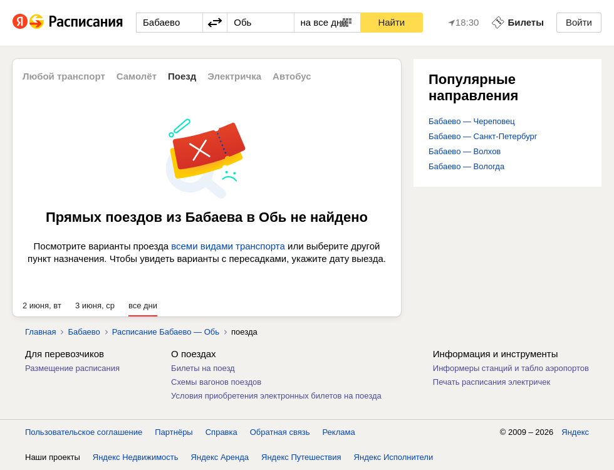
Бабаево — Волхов (465, 151)
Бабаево (84, 332)
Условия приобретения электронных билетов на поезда (276, 395)
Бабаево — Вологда (466, 166)
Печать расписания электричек (491, 382)
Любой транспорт (64, 76)
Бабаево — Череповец (472, 121)
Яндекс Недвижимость (136, 457)
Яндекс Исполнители (394, 457)
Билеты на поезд (203, 368)
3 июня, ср (95, 305)
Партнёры (173, 432)
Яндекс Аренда (220, 457)
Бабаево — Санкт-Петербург (483, 136)
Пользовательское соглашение (83, 432)
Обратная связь (280, 432)
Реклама (339, 432)
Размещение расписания (72, 368)
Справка (221, 432)
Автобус (292, 76)
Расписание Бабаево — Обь (165, 332)
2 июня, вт (42, 305)
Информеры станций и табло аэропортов (511, 368)
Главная (40, 332)
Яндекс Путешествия (301, 457)
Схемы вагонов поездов (216, 382)
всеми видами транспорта (228, 246)
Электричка (234, 76)
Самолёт (137, 76)
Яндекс (575, 432)
